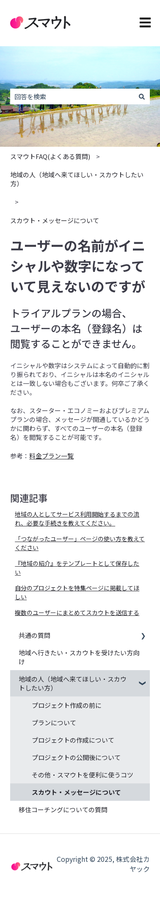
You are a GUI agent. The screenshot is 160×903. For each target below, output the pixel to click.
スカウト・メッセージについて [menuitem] (76, 792)
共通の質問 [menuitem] (34, 635)
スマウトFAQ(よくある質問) (50, 156)
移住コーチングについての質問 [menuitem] (63, 809)
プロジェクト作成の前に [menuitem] (67, 705)
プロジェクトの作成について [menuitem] (73, 739)
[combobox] (72, 96)
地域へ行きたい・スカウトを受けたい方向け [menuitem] (79, 657)
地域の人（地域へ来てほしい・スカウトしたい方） (76, 179)
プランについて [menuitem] (54, 722)
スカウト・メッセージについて (54, 220)
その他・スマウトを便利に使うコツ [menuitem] (82, 774)
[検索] (142, 96)
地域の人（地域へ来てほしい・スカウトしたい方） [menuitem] (73, 683)
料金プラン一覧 (51, 455)
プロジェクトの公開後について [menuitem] (76, 757)
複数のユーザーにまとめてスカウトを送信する (77, 612)
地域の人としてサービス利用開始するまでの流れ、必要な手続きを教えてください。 (77, 518)
